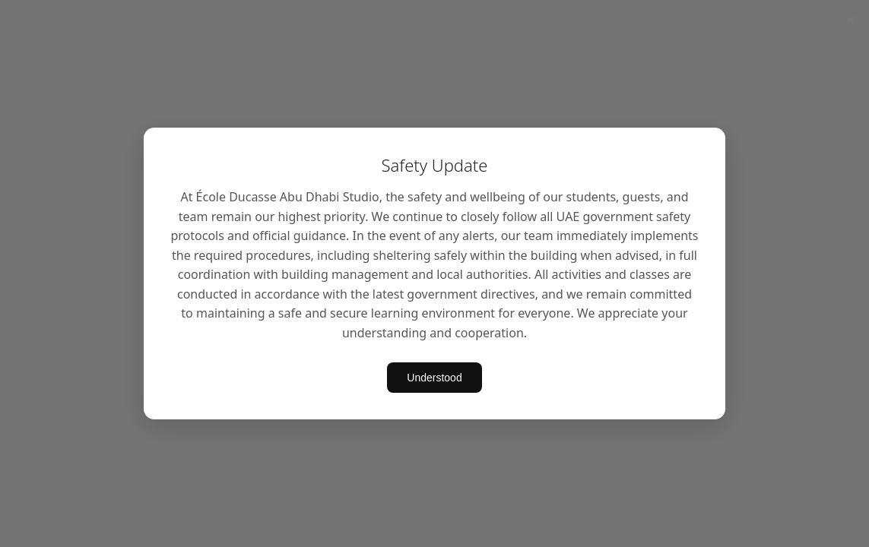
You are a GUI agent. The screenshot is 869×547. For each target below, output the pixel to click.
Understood (434, 378)
